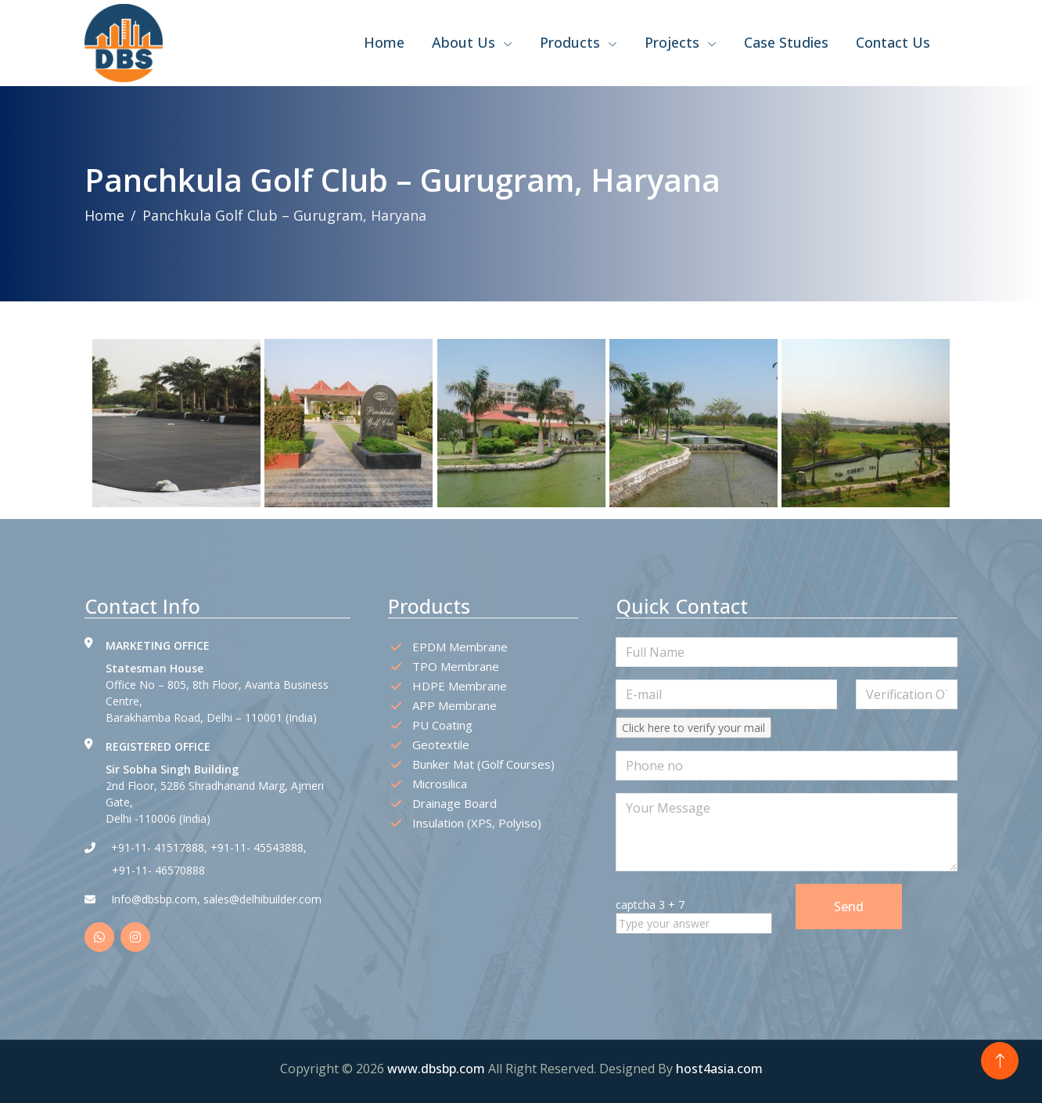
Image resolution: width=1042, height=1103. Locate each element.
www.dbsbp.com (437, 1068)
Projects (681, 42)
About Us (472, 42)
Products (578, 42)
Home (384, 42)
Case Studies (786, 42)
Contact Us (893, 42)
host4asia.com (719, 1068)
